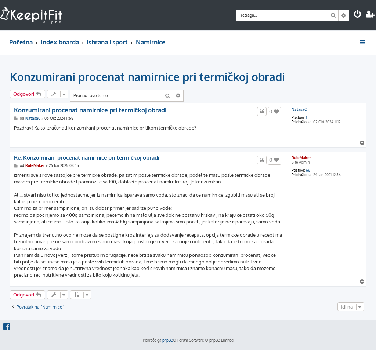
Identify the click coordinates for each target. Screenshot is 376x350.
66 (308, 170)
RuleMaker (301, 158)
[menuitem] (357, 15)
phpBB (167, 340)
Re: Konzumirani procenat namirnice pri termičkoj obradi (86, 157)
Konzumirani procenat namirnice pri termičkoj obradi (147, 77)
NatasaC (299, 109)
